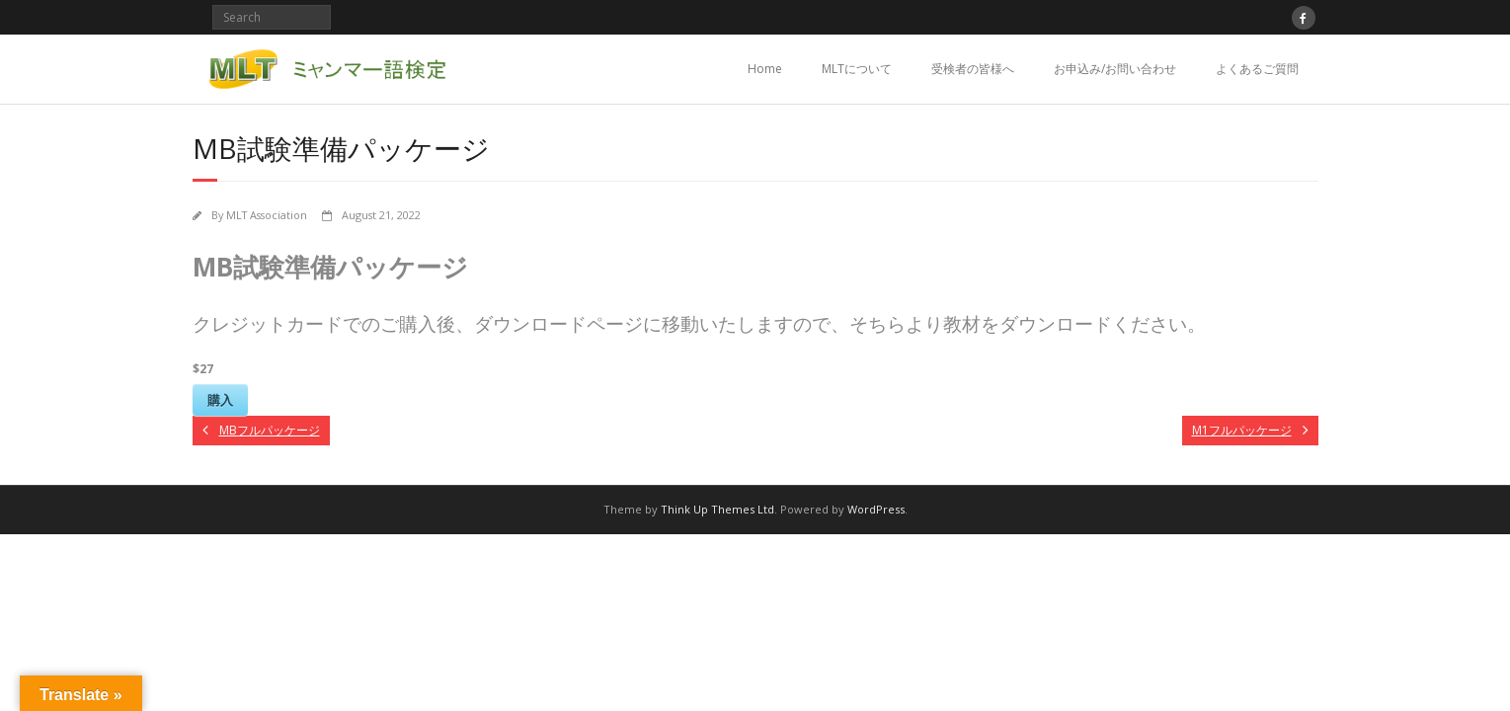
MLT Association (266, 214)
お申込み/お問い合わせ (1115, 68)
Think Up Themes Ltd (717, 509)
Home (765, 68)
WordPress (876, 509)
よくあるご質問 (1257, 68)
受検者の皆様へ (972, 68)
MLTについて (857, 68)
